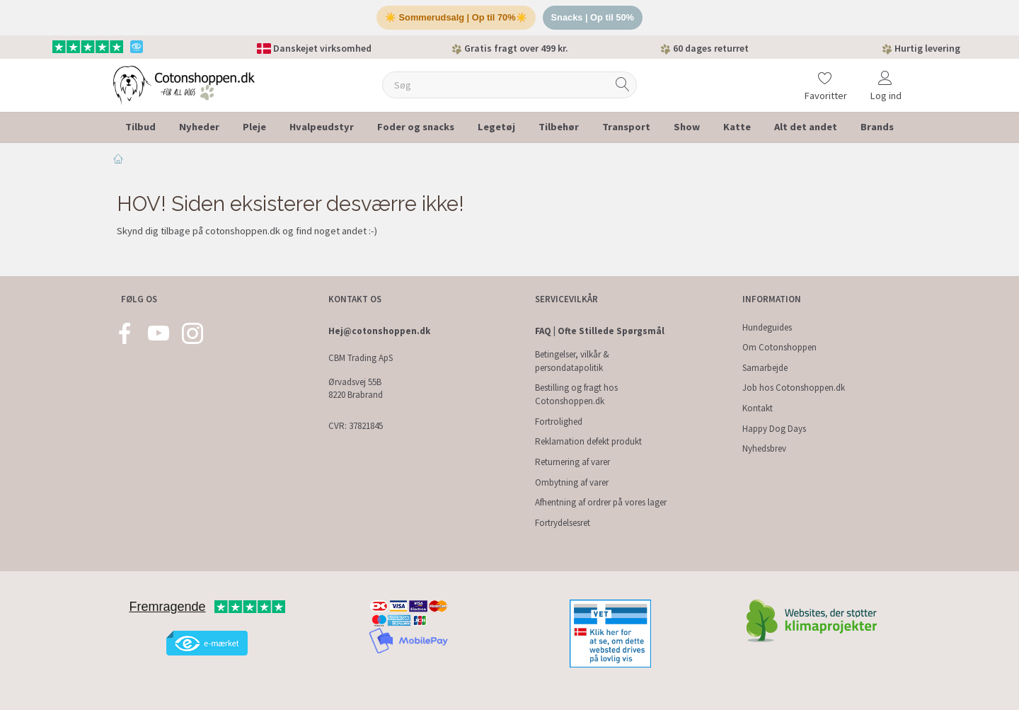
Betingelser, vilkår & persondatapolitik (572, 361)
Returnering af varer (572, 462)
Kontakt (757, 408)
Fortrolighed (558, 422)
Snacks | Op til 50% (593, 18)
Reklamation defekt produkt (588, 441)
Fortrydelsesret (562, 523)
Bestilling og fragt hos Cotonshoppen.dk (576, 394)
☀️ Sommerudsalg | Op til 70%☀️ (455, 18)
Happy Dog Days (774, 429)
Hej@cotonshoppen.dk (379, 331)
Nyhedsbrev (764, 448)
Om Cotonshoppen (779, 347)
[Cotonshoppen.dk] (184, 84)
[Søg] (623, 86)
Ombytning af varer (572, 482)
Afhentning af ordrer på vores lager (601, 502)
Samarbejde (765, 368)
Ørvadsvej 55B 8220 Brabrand (355, 388)
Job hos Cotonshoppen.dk (793, 388)
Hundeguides (767, 327)
